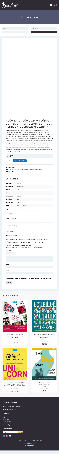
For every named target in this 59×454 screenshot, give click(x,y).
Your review (9, 255)
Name (8, 264)
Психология (31, 169)
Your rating (9, 250)
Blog (4, 417)
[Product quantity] (9, 160)
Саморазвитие (38, 169)
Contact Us (6, 419)
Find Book (43, 32)
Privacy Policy (6, 425)
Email (8, 270)
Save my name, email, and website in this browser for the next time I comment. (29, 278)
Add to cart (20, 160)
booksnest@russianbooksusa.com (14, 406)
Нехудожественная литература (19, 169)
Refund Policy (6, 423)
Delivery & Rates (7, 421)
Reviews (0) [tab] (11, 226)
